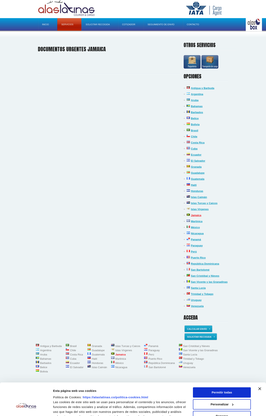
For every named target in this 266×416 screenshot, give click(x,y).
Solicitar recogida (98, 24)
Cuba (194, 148)
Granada (196, 166)
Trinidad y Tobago (202, 293)
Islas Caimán (199, 197)
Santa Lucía (198, 287)
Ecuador (196, 154)
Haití (194, 185)
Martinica (196, 221)
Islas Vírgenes (200, 209)
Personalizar (222, 379)
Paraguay (197, 245)
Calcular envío (198, 329)
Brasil (194, 130)
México (195, 227)
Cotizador (128, 24)
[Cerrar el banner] (259, 364)
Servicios (67, 24)
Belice (195, 118)
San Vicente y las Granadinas (209, 281)
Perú (194, 251)
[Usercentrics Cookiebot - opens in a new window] (26, 408)
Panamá (196, 239)
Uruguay (196, 300)
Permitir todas (222, 368)
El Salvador (198, 160)
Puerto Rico (198, 257)
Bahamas (197, 106)
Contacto (193, 24)
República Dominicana (205, 263)
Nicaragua (197, 233)
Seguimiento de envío (161, 24)
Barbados (197, 112)
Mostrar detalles (65, 408)
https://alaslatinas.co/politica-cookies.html (115, 372)
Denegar (222, 391)
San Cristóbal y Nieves (205, 275)
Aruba (195, 100)
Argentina (197, 94)
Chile (194, 136)
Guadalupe (197, 172)
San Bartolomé (200, 269)
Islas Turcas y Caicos (204, 203)
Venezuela (197, 306)
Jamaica (196, 215)
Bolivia (195, 124)
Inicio (45, 24)
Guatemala (197, 178)
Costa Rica (197, 142)
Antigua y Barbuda (202, 88)
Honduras (197, 191)
